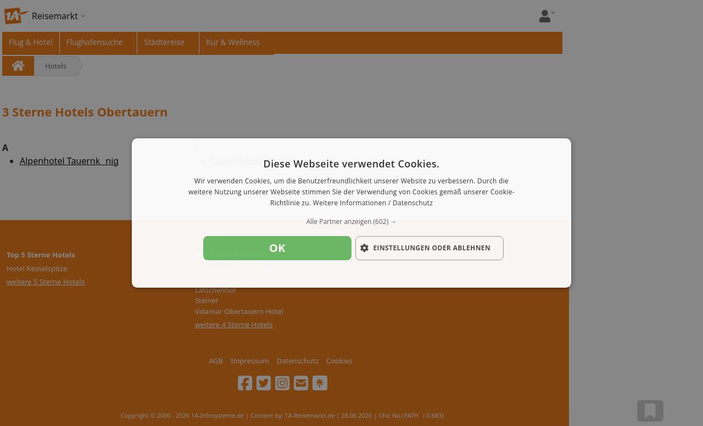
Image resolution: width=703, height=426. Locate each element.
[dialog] (351, 213)
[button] (351, 222)
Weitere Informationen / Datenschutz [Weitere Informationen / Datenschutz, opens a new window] (373, 203)
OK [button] (277, 247)
